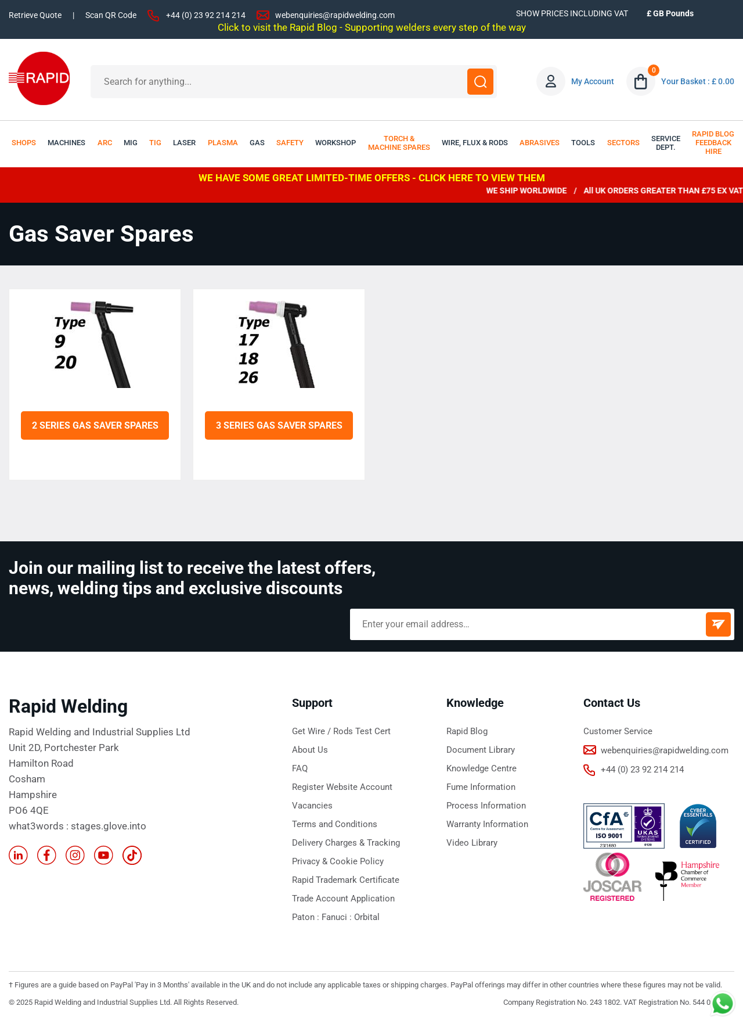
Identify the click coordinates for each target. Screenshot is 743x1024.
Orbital (367, 917)
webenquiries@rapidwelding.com (335, 15)
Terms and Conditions (334, 824)
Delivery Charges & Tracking (346, 843)
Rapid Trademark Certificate (345, 880)
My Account (592, 81)
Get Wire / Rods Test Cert (341, 731)
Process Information (486, 805)
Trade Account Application (343, 898)
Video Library (471, 843)
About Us (310, 750)
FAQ (300, 768)
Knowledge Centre (481, 768)
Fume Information (480, 787)
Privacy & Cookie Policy (338, 861)
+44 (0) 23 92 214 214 (206, 15)
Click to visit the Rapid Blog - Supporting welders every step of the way (372, 27)
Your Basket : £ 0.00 (697, 81)
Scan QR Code (110, 15)
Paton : (307, 917)
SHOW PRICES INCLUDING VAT (572, 13)
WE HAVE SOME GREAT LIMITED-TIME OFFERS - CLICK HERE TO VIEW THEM (372, 178)
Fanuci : (338, 917)
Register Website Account (342, 787)
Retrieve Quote (35, 15)
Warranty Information (487, 824)
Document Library (480, 750)
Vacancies (312, 805)
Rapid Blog (467, 731)
